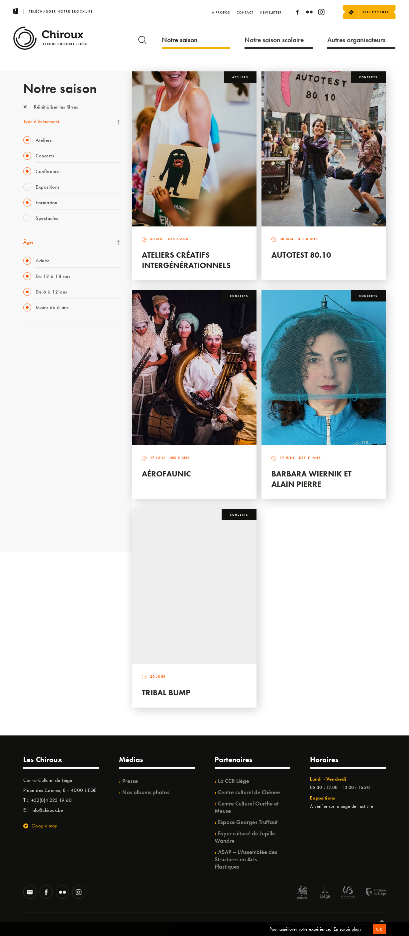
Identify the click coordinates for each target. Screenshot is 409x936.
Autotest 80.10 (301, 255)
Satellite (31, 406)
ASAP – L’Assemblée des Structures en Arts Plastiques (246, 859)
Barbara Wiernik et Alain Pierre (311, 478)
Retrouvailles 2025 (42, 528)
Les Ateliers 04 (37, 433)
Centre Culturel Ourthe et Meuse (247, 807)
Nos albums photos (145, 792)
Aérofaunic (166, 473)
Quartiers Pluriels (39, 460)
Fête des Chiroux (39, 338)
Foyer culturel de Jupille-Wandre (246, 837)
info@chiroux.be (47, 810)
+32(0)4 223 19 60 (51, 800)
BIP (26, 419)
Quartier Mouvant (41, 447)
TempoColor (35, 487)
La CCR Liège (233, 781)
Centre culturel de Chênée (249, 792)
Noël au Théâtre (39, 501)
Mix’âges (32, 379)
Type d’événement (41, 121)
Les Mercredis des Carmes (48, 365)
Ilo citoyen (33, 474)
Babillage (32, 392)
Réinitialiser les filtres (50, 107)
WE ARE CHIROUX (42, 515)
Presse (130, 781)
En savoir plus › (347, 929)
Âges (28, 242)
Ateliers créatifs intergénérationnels (186, 260)
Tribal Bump (166, 692)
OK (379, 929)
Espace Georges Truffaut (248, 822)
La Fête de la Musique (45, 351)
